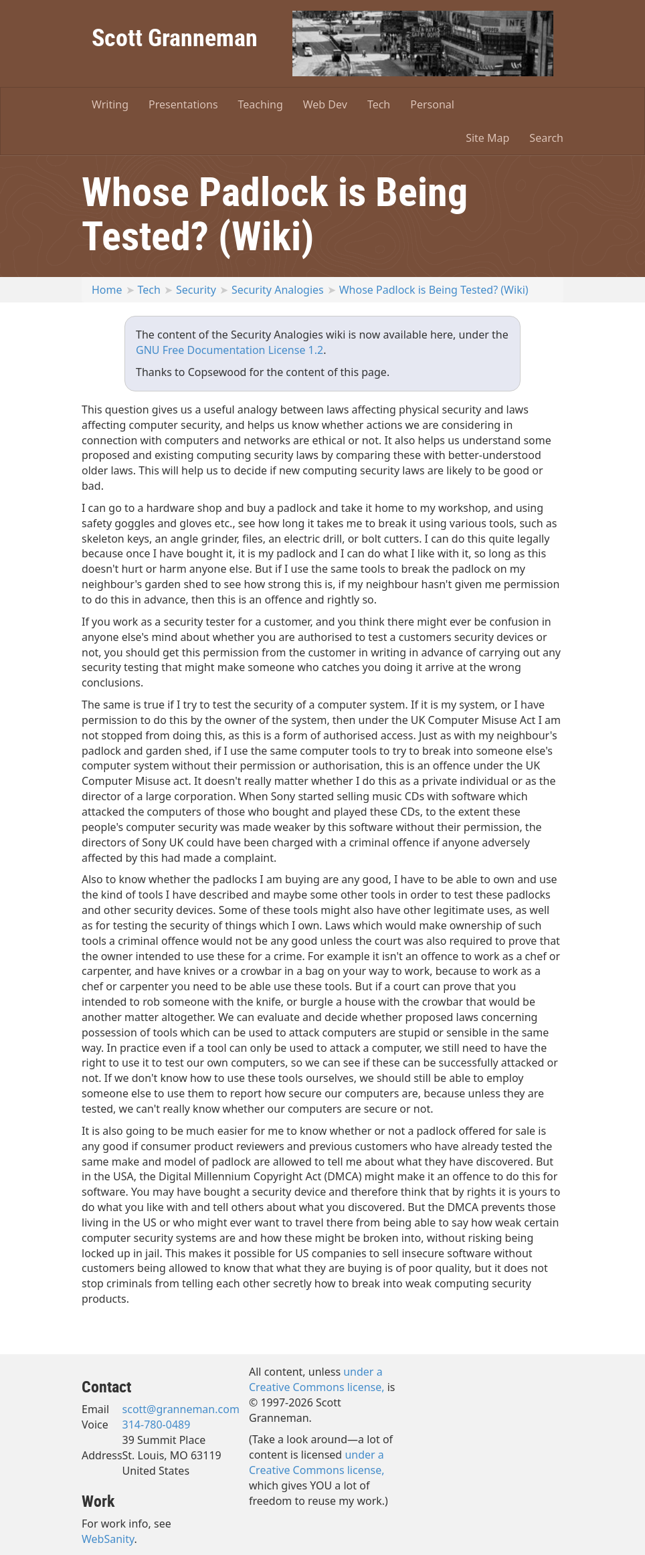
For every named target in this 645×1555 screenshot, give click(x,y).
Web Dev (325, 104)
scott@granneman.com (181, 1409)
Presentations (183, 104)
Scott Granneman (175, 37)
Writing (110, 104)
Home (107, 289)
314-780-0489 (156, 1424)
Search (546, 137)
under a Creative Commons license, (317, 1379)
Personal (432, 104)
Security (196, 289)
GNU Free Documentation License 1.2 (229, 350)
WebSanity (108, 1539)
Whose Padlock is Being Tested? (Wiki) (434, 289)
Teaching (260, 104)
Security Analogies (278, 289)
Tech (378, 104)
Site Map (487, 137)
